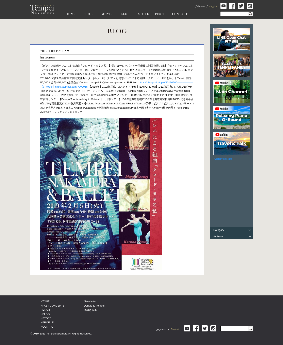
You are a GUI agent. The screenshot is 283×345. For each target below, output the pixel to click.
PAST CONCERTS (53, 305)
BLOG (46, 314)
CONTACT (48, 326)
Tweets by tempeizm (222, 159)
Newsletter (90, 301)
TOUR (46, 301)
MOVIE (46, 309)
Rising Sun (90, 309)
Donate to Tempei (94, 305)
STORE (46, 318)
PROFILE (48, 322)
